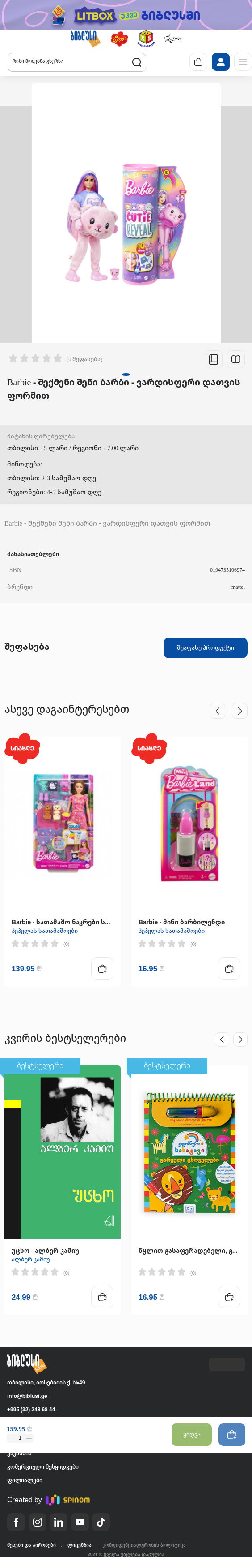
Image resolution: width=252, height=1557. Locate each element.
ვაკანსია (19, 1453)
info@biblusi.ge (27, 1396)
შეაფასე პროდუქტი (205, 647)
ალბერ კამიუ (31, 1259)
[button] (85, 39)
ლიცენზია (79, 1545)
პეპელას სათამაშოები (45, 931)
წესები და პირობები (31, 1545)
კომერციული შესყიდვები (43, 1467)
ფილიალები (24, 1480)
